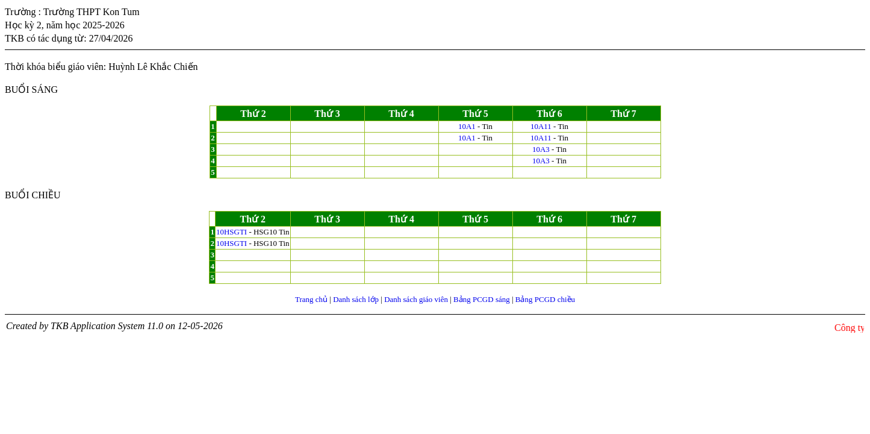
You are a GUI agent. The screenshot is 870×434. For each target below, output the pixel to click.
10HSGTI (231, 231)
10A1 (467, 126)
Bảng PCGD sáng (481, 299)
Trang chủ (311, 299)
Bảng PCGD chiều (545, 299)
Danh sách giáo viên (416, 299)
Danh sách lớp (356, 299)
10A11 (541, 126)
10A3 (541, 149)
